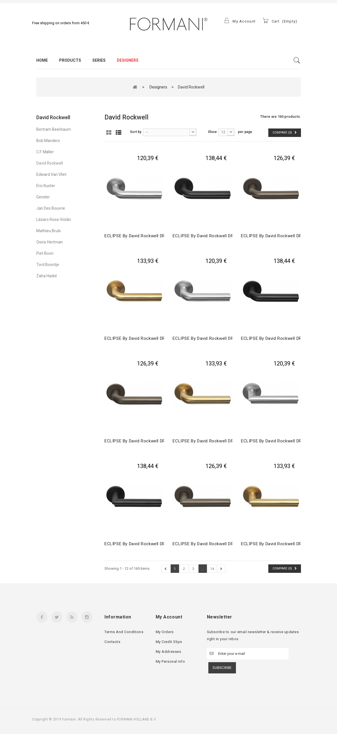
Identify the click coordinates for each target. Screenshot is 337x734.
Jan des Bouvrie (50, 208)
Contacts (112, 642)
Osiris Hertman (49, 242)
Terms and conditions (123, 632)
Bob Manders (48, 140)
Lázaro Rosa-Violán (53, 219)
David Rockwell (49, 163)
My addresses (168, 651)
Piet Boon (44, 253)
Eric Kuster (45, 185)
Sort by (135, 132)
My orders (165, 632)
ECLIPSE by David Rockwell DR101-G (209, 338)
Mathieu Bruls (48, 231)
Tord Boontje (47, 264)
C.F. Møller (45, 152)
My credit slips (169, 642)
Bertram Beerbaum (53, 129)
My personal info (170, 661)
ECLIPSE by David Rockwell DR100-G (140, 235)
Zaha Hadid (46, 276)
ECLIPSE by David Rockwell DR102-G (277, 440)
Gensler (43, 197)
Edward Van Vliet (51, 174)
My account (169, 617)
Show (212, 132)
